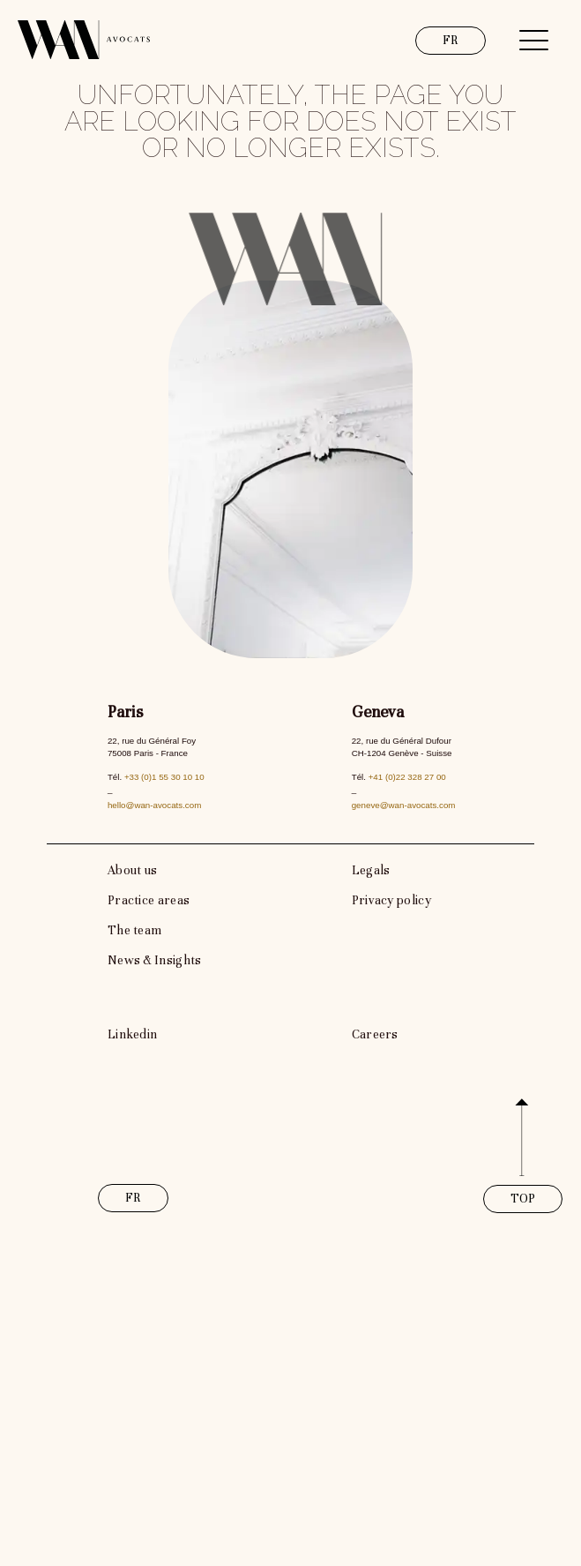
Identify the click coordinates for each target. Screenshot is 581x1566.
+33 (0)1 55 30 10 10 (164, 777)
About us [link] (132, 870)
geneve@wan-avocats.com (404, 805)
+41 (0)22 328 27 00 (407, 777)
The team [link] (134, 930)
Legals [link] (371, 870)
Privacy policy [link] (391, 900)
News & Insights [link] (155, 960)
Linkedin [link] (132, 1034)
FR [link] (451, 40)
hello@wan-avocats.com (154, 805)
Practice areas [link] (149, 900)
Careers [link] (375, 1034)
